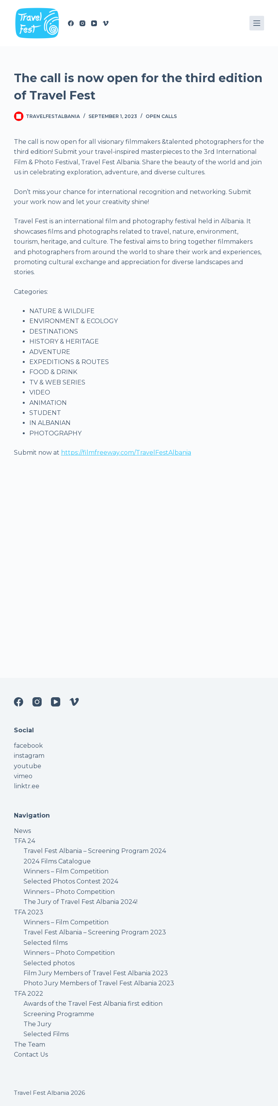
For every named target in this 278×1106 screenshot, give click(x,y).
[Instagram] (82, 23)
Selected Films (46, 1034)
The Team (29, 1044)
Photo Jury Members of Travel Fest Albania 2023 (99, 983)
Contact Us (31, 1054)
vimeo (23, 776)
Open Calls (161, 116)
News (22, 831)
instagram (29, 755)
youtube (27, 766)
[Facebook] (71, 23)
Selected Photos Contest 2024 (71, 881)
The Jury (37, 1024)
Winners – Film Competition (66, 871)
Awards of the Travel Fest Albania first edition (93, 1003)
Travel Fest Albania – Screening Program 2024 (95, 851)
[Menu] (256, 23)
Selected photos (49, 963)
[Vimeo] (105, 23)
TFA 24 (24, 841)
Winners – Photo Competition (69, 891)
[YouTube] (94, 23)
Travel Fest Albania (41, 1092)
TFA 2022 (28, 993)
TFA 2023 (28, 912)
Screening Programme (59, 1014)
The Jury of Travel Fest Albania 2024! (80, 901)
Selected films (46, 942)
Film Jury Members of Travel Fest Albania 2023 (96, 973)
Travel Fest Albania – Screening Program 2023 (95, 932)
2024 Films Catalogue (57, 861)
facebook (28, 745)
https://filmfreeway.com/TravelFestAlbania (126, 452)
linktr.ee (26, 786)
